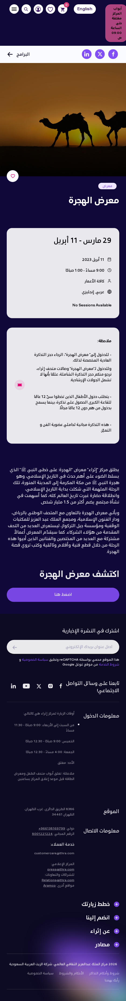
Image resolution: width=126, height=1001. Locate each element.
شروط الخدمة (109, 666)
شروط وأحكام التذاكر (104, 975)
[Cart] (62, 9)
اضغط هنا (63, 597)
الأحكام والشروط (71, 975)
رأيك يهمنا (112, 982)
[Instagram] (50, 688)
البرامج (18, 54)
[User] (38, 9)
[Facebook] (61, 688)
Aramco (49, 887)
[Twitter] (39, 688)
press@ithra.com (60, 871)
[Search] (26, 9)
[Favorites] (50, 9)
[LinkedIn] (13, 688)
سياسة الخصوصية (35, 661)
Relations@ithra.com (58, 882)
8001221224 (42, 836)
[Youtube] (26, 688)
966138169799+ (51, 830)
